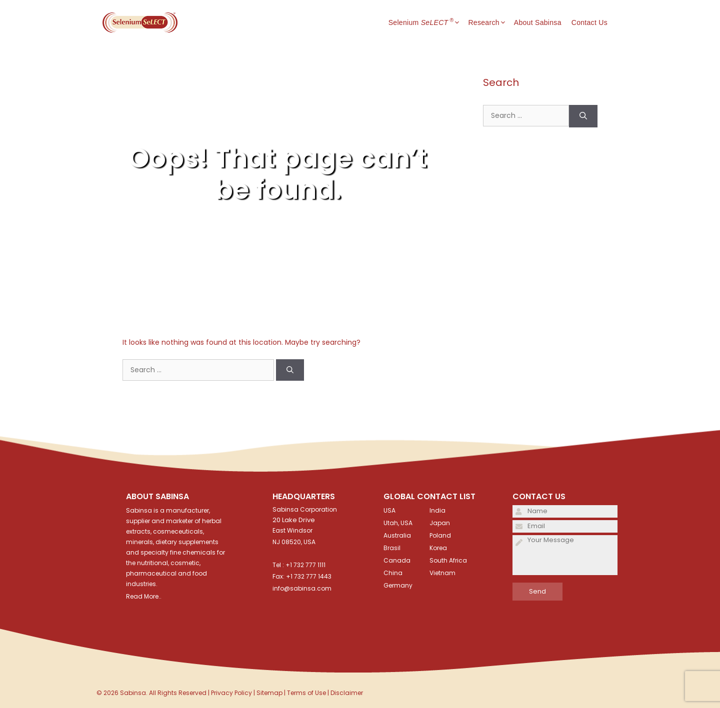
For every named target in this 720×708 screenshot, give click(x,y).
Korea (438, 548)
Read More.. (144, 596)
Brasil (392, 548)
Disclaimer (346, 693)
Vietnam (443, 573)
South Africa (448, 560)
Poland (440, 535)
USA (390, 510)
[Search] (290, 370)
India (438, 510)
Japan (440, 523)
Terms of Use (306, 693)
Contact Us (590, 22)
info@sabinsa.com (302, 588)
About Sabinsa (538, 22)
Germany (398, 585)
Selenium (428, 22)
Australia (397, 535)
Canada (397, 560)
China (393, 573)
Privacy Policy (231, 693)
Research (491, 22)
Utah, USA (398, 523)
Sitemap (269, 693)
